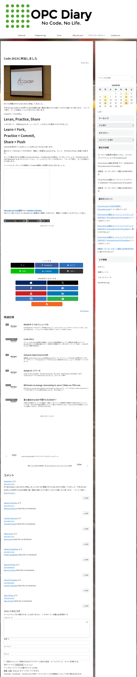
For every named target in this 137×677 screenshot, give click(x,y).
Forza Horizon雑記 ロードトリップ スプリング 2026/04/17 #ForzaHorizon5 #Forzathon (115, 181)
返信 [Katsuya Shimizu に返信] (85, 486)
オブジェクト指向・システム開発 (14, 221)
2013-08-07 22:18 (9, 457)
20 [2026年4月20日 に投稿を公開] (105, 103)
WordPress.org (103, 282)
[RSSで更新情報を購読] (66, 277)
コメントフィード (105, 277)
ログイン (101, 266)
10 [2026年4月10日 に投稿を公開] (126, 96)
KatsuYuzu (8, 454)
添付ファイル (9, 637)
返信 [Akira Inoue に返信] (85, 517)
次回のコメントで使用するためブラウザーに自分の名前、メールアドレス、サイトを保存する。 (43, 634)
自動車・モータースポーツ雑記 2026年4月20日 (115, 173)
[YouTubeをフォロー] (47, 277)
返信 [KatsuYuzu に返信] (85, 471)
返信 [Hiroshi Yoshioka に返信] (85, 563)
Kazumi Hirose (9, 537)
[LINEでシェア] (54, 265)
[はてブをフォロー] (42, 277)
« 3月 (99, 111)
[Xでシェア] (11, 265)
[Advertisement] (47, 50)
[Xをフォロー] (32, 277)
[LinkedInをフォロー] (52, 277)
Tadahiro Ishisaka (34, 210)
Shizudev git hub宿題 (13, 210)
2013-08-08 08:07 (9, 556)
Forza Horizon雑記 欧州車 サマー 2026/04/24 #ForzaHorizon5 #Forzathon (115, 164)
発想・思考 (45, 221)
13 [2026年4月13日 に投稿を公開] (105, 100)
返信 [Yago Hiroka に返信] (85, 579)
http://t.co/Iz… (10, 465)
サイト (6, 626)
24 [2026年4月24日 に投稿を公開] (126, 103)
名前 (6, 611)
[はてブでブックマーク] (39, 265)
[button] (83, 265)
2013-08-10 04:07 (9, 571)
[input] (115, 77)
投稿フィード (103, 272)
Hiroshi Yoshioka (10, 552)
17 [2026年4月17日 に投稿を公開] (126, 100)
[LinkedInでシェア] (68, 265)
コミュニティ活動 (33, 221)
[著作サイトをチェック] (27, 277)
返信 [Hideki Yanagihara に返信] (85, 532)
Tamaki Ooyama (10, 491)
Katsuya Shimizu (10, 475)
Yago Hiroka (8, 568)
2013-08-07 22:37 (9, 478)
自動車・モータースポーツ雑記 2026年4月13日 (115, 189)
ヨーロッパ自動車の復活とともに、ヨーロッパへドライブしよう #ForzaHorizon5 (115, 156)
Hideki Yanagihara (11, 522)
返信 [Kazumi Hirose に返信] (85, 548)
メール (7, 619)
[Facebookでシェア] (25, 265)
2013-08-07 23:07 (9, 525)
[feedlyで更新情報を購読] (62, 277)
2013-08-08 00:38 (9, 540)
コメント (8, 590)
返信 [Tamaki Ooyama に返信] (85, 501)
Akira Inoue (8, 506)
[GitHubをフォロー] (57, 277)
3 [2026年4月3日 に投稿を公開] (126, 93)
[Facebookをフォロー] (37, 277)
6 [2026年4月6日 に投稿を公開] (105, 96)
